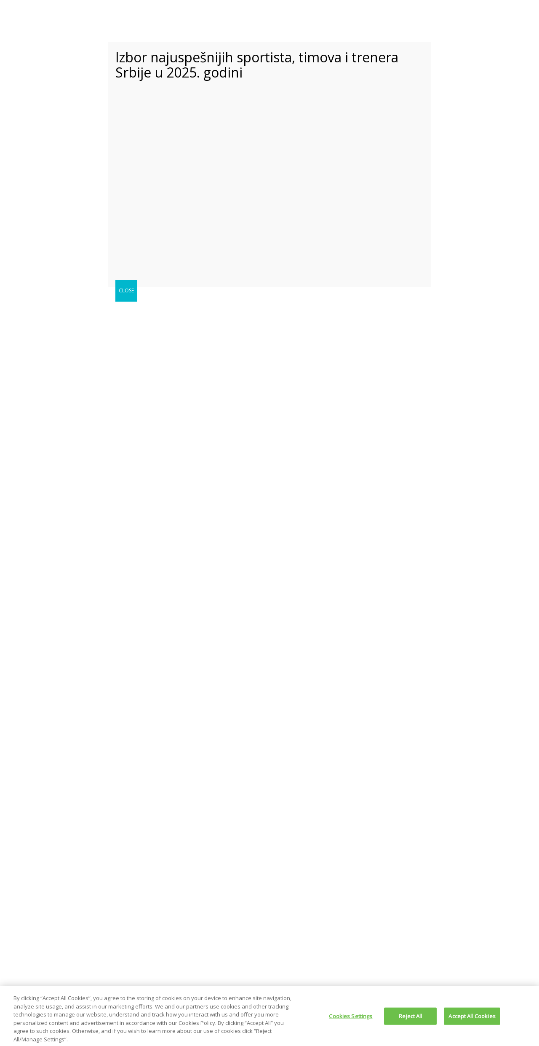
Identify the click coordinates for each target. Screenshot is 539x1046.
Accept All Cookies (471, 1018)
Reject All (410, 1018)
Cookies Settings (350, 1018)
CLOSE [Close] (126, 290)
